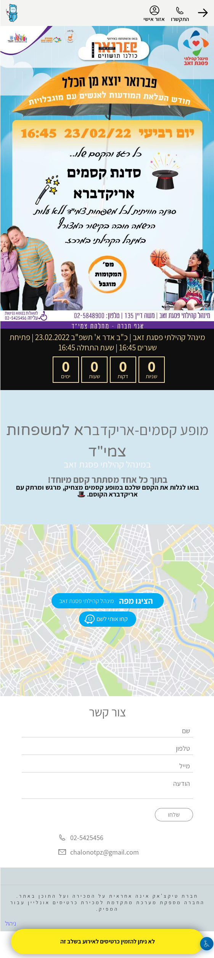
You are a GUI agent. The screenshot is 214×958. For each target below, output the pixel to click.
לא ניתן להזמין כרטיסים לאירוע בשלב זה (107, 941)
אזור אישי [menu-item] (153, 14)
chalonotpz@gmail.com (104, 852)
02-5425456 (86, 838)
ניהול (10, 923)
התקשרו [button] (179, 19)
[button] (202, 13)
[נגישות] (206, 943)
